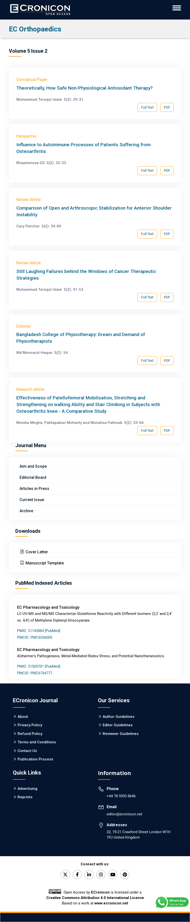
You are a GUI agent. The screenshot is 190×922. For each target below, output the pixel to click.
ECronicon (100, 892)
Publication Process (35, 759)
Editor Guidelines (118, 725)
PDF (167, 107)
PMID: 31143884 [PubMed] (38, 631)
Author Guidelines (118, 716)
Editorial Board (33, 477)
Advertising (27, 788)
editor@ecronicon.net (124, 814)
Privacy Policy (30, 725)
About (23, 716)
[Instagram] (101, 874)
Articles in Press (34, 488)
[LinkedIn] (89, 874)
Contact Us (27, 751)
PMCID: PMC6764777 (34, 673)
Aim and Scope (33, 466)
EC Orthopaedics (35, 29)
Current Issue (32, 499)
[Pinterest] (124, 874)
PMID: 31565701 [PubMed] (38, 666)
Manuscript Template (44, 563)
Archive (26, 511)
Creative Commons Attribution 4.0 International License (95, 898)
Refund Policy (30, 733)
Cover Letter (36, 552)
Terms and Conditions (37, 742)
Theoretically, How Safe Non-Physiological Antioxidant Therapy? (84, 88)
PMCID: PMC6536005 (34, 637)
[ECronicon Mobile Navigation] (176, 8)
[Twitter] (65, 874)
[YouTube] (113, 874)
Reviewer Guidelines (121, 733)
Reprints (25, 797)
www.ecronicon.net (111, 903)
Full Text (147, 107)
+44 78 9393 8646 (121, 796)
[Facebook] (77, 874)
